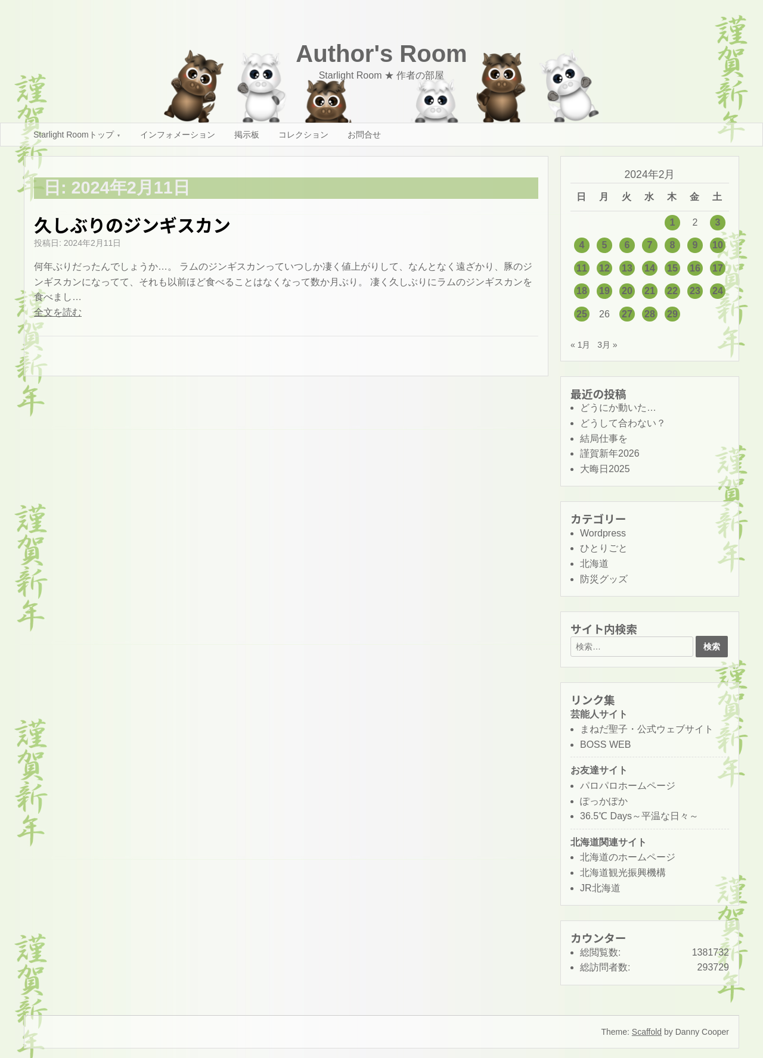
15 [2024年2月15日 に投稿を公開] (672, 268)
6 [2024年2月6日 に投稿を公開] (627, 245)
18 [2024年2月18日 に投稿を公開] (581, 291)
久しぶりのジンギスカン (132, 224)
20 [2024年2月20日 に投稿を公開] (627, 291)
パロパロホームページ (627, 786)
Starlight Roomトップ (73, 134)
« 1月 (580, 344)
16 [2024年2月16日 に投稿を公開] (695, 268)
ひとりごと (604, 548)
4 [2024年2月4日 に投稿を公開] (582, 245)
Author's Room (381, 53)
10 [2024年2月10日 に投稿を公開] (717, 245)
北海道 (594, 563)
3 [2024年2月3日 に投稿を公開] (718, 222)
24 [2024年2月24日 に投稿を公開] (717, 291)
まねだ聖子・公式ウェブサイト (647, 729)
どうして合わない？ (623, 423)
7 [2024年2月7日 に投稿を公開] (650, 245)
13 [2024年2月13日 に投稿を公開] (627, 268)
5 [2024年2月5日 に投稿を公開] (604, 245)
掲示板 (246, 134)
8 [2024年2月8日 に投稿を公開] (672, 245)
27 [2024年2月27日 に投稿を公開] (627, 314)
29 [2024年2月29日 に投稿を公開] (672, 314)
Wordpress (603, 533)
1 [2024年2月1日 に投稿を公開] (672, 222)
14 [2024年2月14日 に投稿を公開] (649, 268)
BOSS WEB (605, 744)
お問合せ (364, 134)
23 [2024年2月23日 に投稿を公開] (695, 291)
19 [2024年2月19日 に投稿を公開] (604, 291)
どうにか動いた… (618, 407)
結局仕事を (604, 438)
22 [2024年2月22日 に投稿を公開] (672, 291)
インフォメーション (177, 134)
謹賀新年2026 (610, 453)
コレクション (303, 134)
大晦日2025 (605, 469)
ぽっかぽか (604, 801)
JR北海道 (600, 888)
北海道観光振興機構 (623, 872)
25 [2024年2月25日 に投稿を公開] (581, 314)
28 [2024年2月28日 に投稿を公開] (649, 314)
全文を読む (58, 312)
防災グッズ (604, 579)
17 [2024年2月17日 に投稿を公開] (717, 268)
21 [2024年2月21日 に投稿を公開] (649, 291)
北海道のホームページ (627, 857)
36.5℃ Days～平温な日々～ (639, 816)
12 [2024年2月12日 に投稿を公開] (604, 268)
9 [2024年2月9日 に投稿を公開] (695, 245)
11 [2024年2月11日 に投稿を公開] (581, 268)
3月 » (607, 344)
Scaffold (647, 1032)
